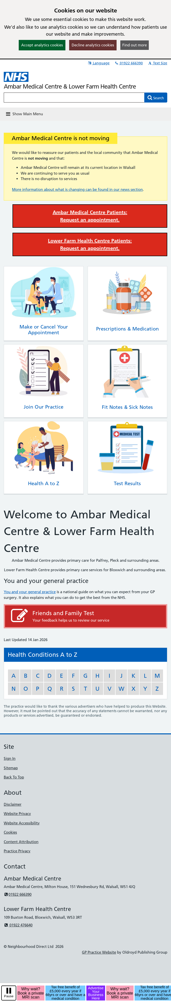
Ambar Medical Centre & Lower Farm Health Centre (70, 86)
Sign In (9, 758)
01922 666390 (128, 63)
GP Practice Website (99, 952)
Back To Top (14, 777)
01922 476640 (18, 925)
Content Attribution (21, 841)
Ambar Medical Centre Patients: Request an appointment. (90, 216)
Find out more (134, 45)
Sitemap (11, 768)
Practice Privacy (17, 851)
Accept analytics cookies (42, 45)
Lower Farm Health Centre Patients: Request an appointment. (90, 244)
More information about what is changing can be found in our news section (77, 189)
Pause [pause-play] (8, 996)
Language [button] (98, 63)
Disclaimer (12, 804)
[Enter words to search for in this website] (74, 98)
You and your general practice (30, 591)
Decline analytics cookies (93, 45)
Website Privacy (17, 813)
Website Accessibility (22, 823)
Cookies (10, 832)
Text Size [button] (157, 63)
